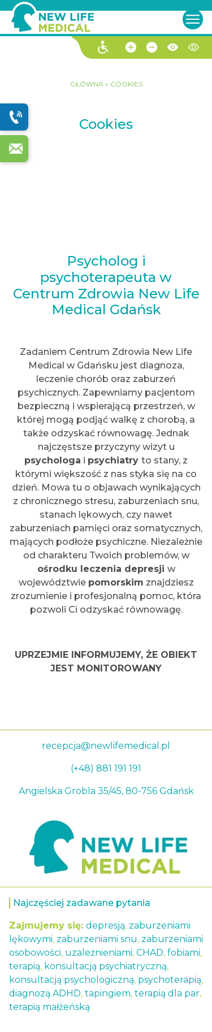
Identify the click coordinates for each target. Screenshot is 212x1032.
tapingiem (108, 993)
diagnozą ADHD (45, 993)
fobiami (183, 952)
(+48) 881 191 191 (106, 768)
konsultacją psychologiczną (71, 979)
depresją (105, 925)
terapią (24, 966)
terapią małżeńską (49, 1006)
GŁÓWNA (87, 84)
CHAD (149, 952)
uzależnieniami (98, 952)
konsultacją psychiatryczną (105, 966)
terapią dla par (167, 993)
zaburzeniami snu (97, 939)
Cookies (126, 84)
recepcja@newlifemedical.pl (106, 745)
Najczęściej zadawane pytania (81, 902)
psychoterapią (169, 979)
